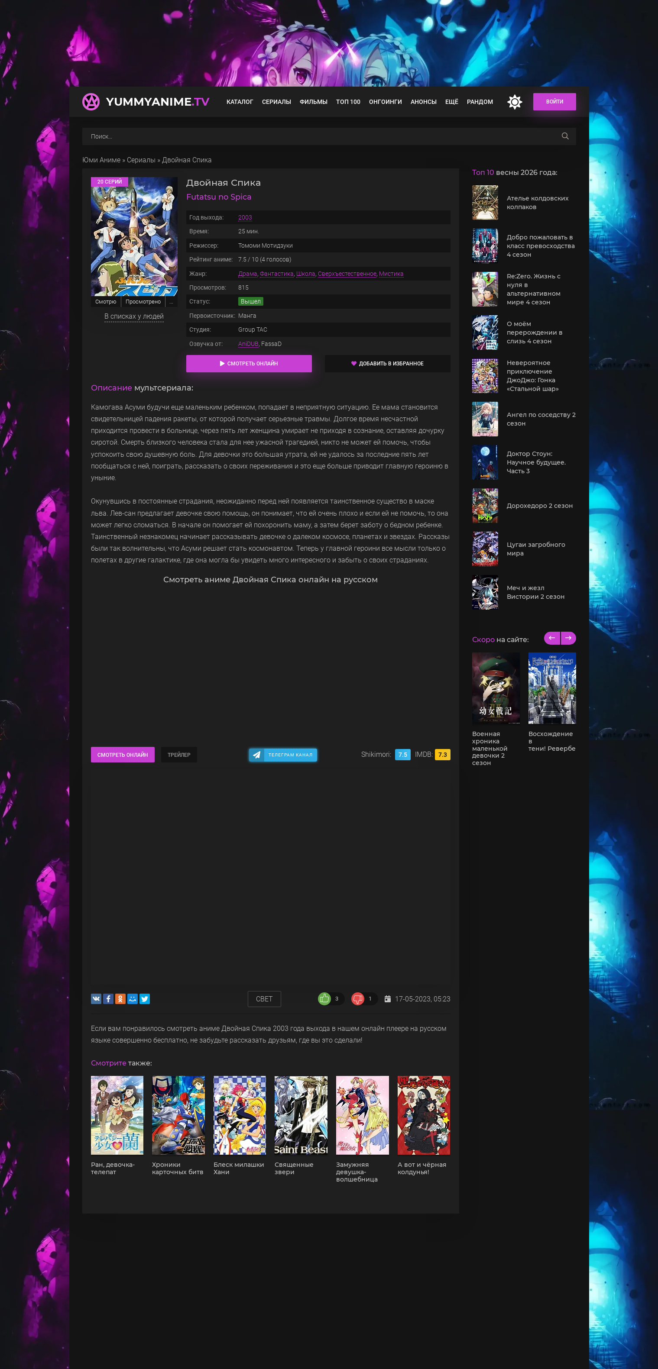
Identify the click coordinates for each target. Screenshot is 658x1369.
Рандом (480, 101)
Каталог (240, 101)
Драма (247, 273)
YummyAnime (157, 102)
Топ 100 (348, 101)
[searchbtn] (565, 136)
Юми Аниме (101, 160)
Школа (305, 273)
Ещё (451, 101)
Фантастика (277, 273)
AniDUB (248, 343)
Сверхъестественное (347, 273)
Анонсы (424, 101)
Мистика (391, 273)
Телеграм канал (291, 754)
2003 (245, 217)
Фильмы (313, 101)
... (171, 301)
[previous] (552, 638)
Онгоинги (385, 101)
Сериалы (276, 101)
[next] (568, 638)
